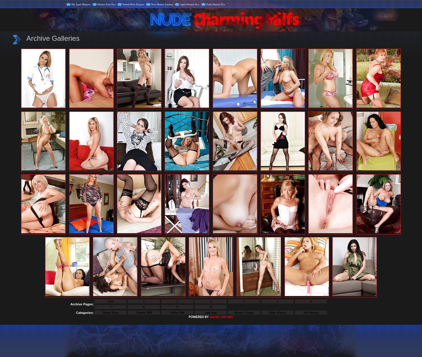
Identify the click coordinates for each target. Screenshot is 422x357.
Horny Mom (110, 312)
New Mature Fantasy (162, 4)
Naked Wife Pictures (133, 4)
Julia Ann (211, 312)
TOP (110, 301)
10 (210, 307)
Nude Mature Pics (215, 4)
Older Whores (277, 312)
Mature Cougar (244, 312)
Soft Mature (311, 312)
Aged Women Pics (190, 4)
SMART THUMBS (221, 317)
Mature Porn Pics (107, 4)
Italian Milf (177, 312)
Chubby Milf (144, 312)
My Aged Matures (81, 4)
